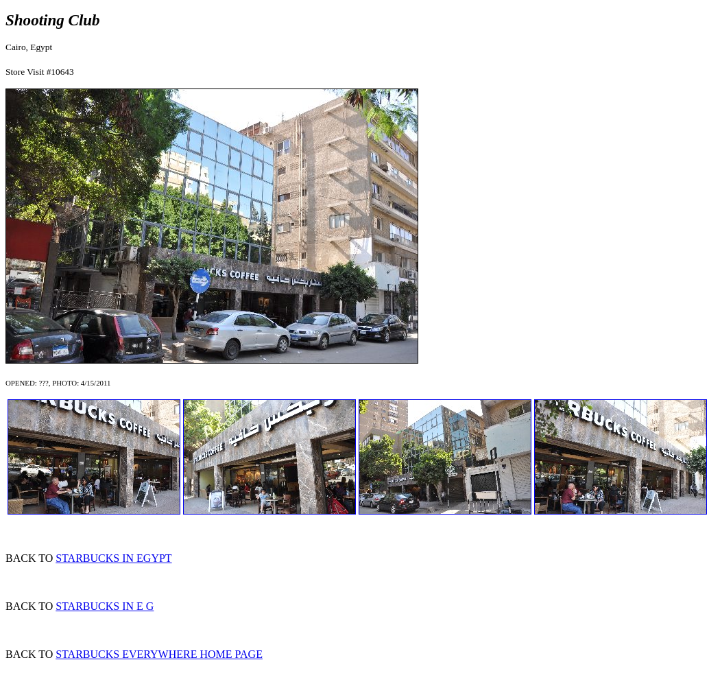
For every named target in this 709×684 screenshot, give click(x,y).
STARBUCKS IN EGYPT (113, 558)
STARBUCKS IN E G (105, 606)
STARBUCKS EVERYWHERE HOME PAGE (159, 654)
